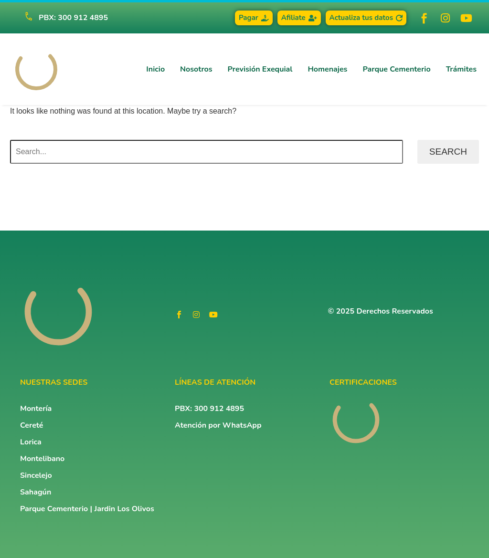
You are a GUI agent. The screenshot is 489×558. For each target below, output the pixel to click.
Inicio (155, 69)
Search (448, 152)
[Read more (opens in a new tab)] (62, 18)
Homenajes (327, 69)
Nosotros (196, 69)
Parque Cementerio (396, 69)
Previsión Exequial (260, 69)
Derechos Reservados (395, 311)
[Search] (206, 152)
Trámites (461, 69)
